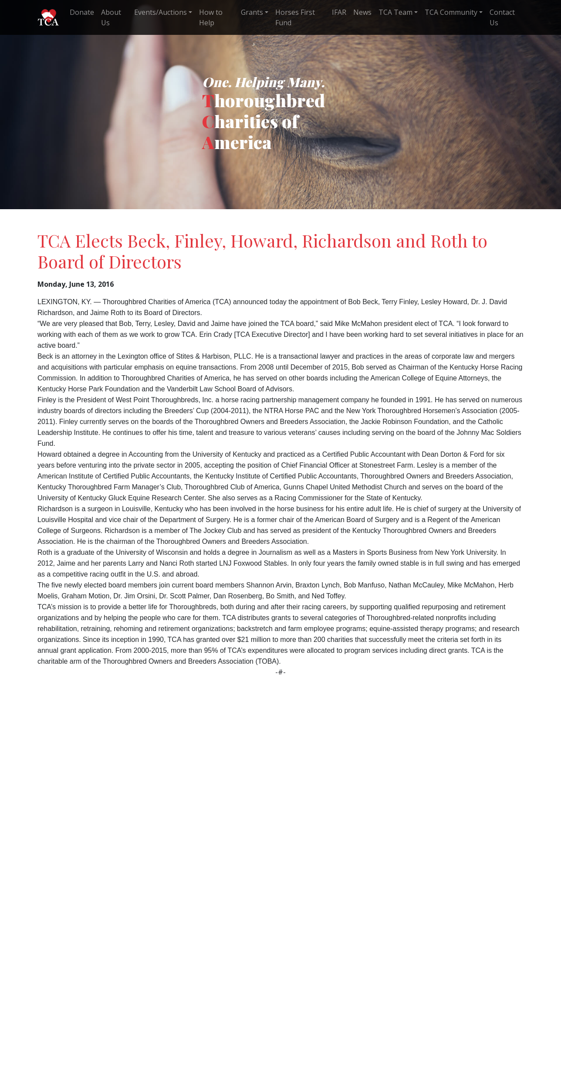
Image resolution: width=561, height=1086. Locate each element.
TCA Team (395, 12)
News (362, 12)
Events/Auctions (160, 12)
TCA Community (451, 12)
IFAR (339, 12)
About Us (111, 17)
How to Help (211, 17)
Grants (252, 12)
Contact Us (502, 17)
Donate (82, 12)
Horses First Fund (295, 17)
